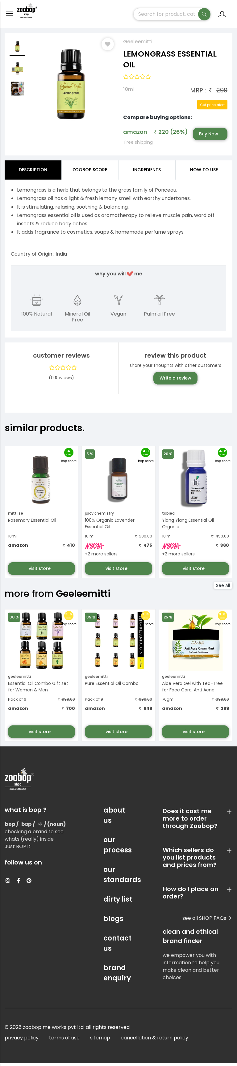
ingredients (147, 172)
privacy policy (22, 1040)
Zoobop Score (90, 172)
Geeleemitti (137, 44)
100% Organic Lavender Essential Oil (110, 526)
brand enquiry (117, 976)
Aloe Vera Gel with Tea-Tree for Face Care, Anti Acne (192, 689)
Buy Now (208, 137)
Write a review (175, 381)
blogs (113, 921)
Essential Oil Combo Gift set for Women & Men (38, 689)
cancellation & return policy (154, 1040)
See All (223, 588)
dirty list (117, 902)
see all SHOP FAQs (207, 920)
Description (33, 172)
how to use (204, 172)
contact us (117, 946)
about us (114, 818)
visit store (40, 571)
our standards (118, 877)
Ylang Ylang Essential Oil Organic (188, 526)
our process (117, 848)
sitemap (100, 1040)
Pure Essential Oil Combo (112, 686)
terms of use (64, 1040)
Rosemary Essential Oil (32, 523)
